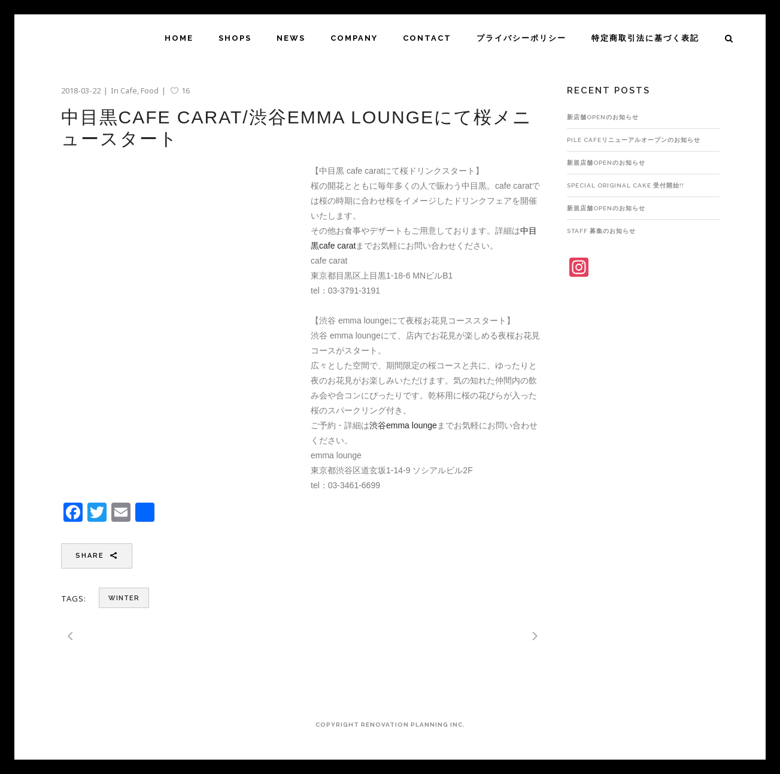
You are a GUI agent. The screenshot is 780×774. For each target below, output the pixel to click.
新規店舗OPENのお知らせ (606, 162)
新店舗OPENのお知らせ (603, 117)
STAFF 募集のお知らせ (601, 231)
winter (123, 598)
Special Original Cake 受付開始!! (625, 185)
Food (150, 90)
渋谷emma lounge (403, 425)
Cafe (128, 90)
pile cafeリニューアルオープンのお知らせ (633, 140)
